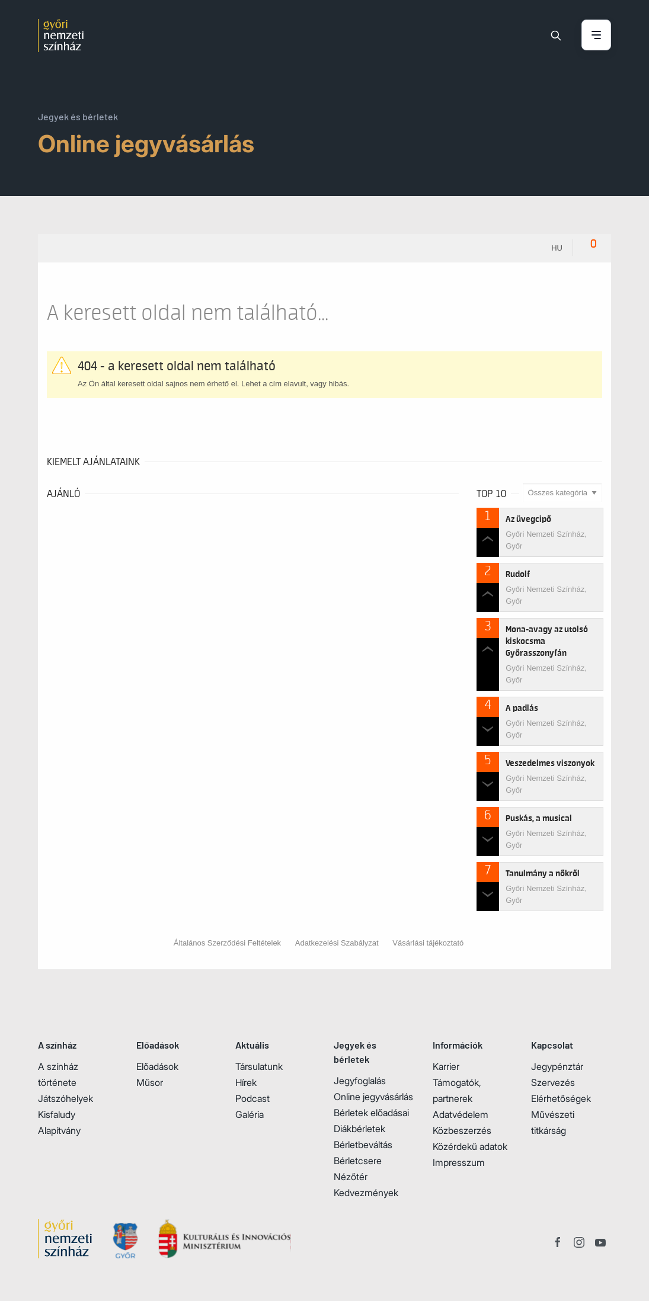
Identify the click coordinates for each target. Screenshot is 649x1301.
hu (556, 247)
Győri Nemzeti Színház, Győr (546, 540)
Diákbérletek (359, 1129)
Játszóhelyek (65, 1098)
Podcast (252, 1098)
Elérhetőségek (561, 1098)
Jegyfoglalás (360, 1081)
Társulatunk (259, 1066)
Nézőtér (350, 1177)
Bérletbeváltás (363, 1145)
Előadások (157, 1066)
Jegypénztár (557, 1066)
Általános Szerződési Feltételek (227, 942)
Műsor (149, 1082)
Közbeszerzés (462, 1130)
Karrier (446, 1066)
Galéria (249, 1114)
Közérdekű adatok (470, 1146)
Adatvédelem (460, 1114)
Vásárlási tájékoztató (427, 942)
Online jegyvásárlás (373, 1097)
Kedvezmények (366, 1193)
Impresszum (459, 1162)
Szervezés (553, 1082)
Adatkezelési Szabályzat (337, 942)
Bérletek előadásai (371, 1113)
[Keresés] (556, 35)
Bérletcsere (358, 1161)
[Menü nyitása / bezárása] (596, 36)
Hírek (246, 1082)
